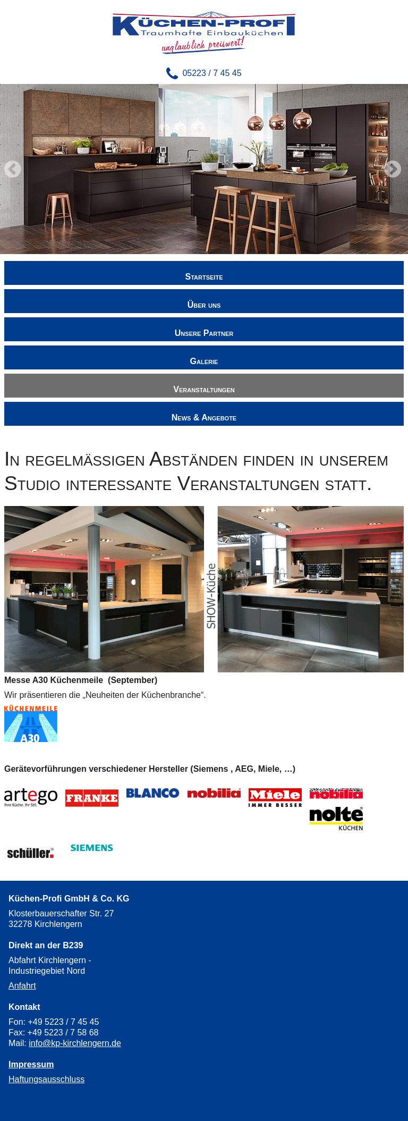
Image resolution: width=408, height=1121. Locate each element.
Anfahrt (22, 985)
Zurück (14, 169)
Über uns (204, 304)
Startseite (204, 276)
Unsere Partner (204, 333)
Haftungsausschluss (46, 1079)
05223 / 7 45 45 (211, 73)
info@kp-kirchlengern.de (75, 1043)
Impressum (31, 1064)
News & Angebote (204, 417)
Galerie (204, 361)
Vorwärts (394, 169)
